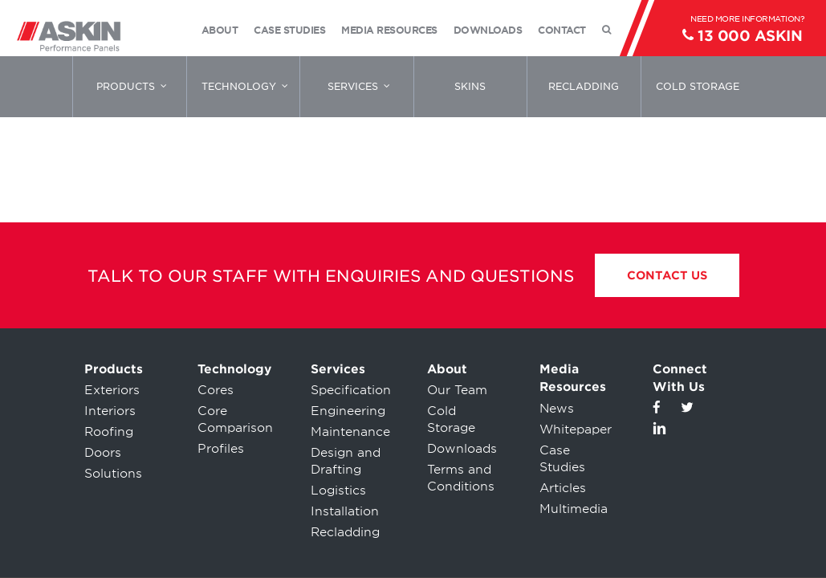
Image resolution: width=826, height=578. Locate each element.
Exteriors (112, 390)
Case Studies (562, 458)
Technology (234, 369)
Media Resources (572, 378)
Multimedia (573, 509)
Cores (215, 390)
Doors (102, 453)
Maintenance (350, 432)
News (556, 408)
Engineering (348, 411)
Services (338, 369)
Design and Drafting (345, 461)
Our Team (457, 390)
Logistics (338, 490)
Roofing (108, 432)
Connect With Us (680, 378)
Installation (345, 511)
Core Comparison (235, 419)
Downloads (462, 449)
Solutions (113, 473)
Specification (351, 390)
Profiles (220, 449)
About (447, 369)
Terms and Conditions (460, 478)
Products (113, 369)
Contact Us (667, 275)
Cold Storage (451, 419)
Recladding (345, 532)
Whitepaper (575, 429)
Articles (562, 488)
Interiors (110, 411)
